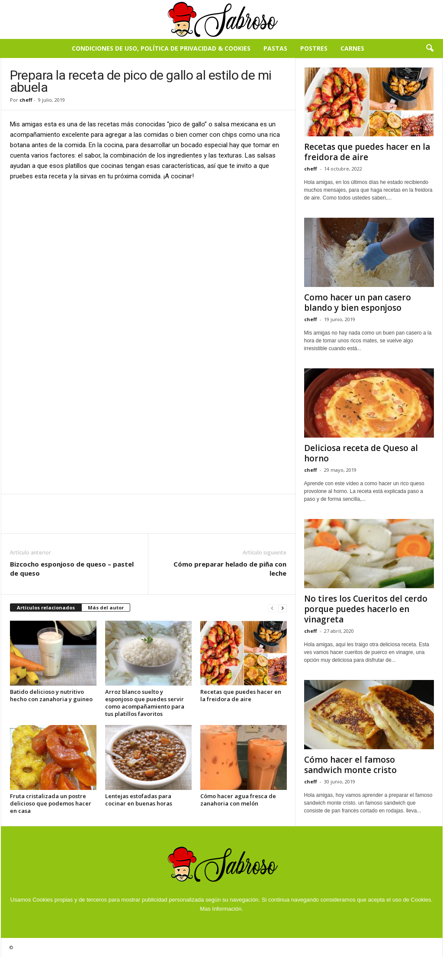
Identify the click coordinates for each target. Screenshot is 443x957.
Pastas (275, 48)
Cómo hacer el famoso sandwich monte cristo (350, 765)
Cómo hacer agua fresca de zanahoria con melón (238, 799)
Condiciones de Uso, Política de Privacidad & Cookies (161, 48)
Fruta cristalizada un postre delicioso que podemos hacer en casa (50, 803)
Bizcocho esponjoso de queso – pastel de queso (72, 568)
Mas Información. (221, 908)
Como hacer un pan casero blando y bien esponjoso (357, 302)
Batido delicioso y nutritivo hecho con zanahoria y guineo (51, 695)
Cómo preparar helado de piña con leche (229, 568)
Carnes (352, 48)
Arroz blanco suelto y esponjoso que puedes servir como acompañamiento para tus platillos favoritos (144, 703)
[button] (429, 48)
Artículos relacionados (46, 607)
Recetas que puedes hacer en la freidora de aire (240, 695)
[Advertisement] (148, 252)
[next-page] (282, 607)
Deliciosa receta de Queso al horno (361, 453)
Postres (313, 48)
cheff (25, 100)
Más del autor (106, 607)
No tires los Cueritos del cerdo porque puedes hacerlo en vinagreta (365, 609)
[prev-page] (272, 607)
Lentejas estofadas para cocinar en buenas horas (138, 799)
